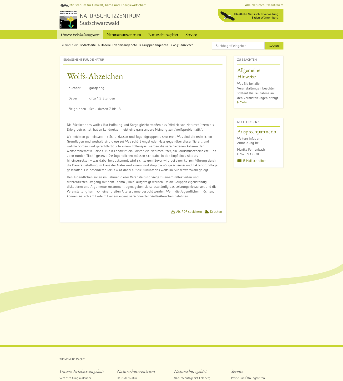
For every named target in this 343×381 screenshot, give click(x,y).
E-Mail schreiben (255, 160)
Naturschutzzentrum (136, 371)
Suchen (274, 45)
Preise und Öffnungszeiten (248, 378)
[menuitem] (80, 34)
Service (237, 371)
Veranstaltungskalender (75, 378)
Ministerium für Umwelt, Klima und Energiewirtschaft (103, 5)
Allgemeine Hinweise (248, 73)
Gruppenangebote (154, 45)
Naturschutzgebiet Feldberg (192, 378)
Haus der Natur (127, 378)
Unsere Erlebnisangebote (118, 45)
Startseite (89, 45)
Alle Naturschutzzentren (264, 5)
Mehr (243, 102)
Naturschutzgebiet (190, 371)
